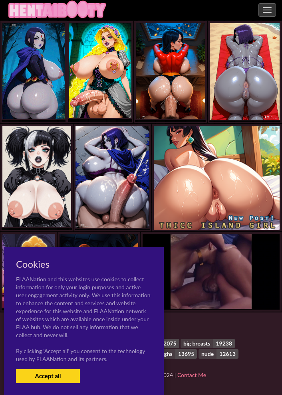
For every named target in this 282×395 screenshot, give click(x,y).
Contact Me (191, 374)
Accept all (48, 375)
